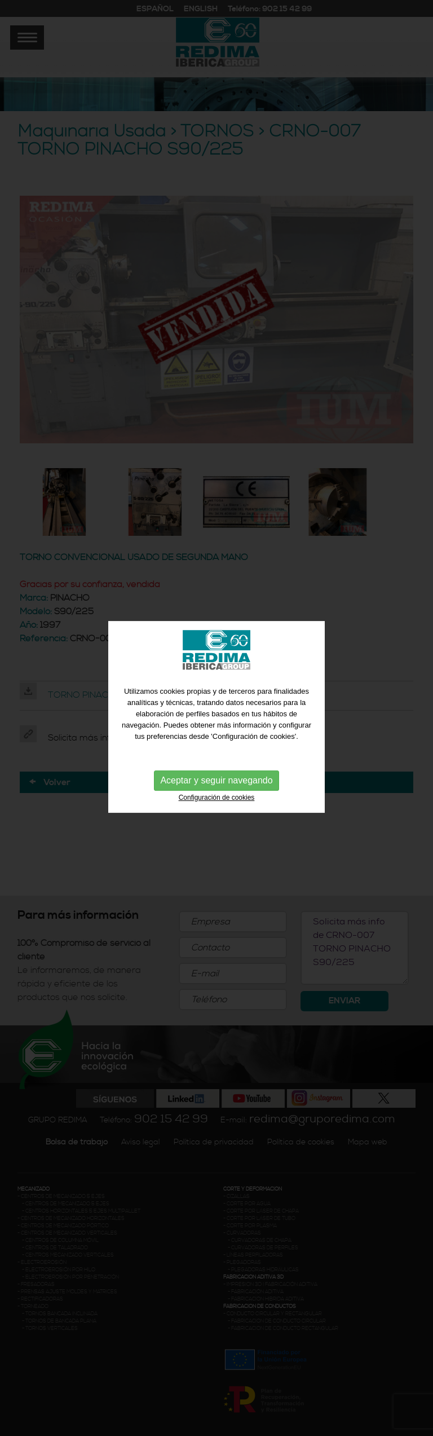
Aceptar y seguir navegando (216, 777)
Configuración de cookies (217, 794)
